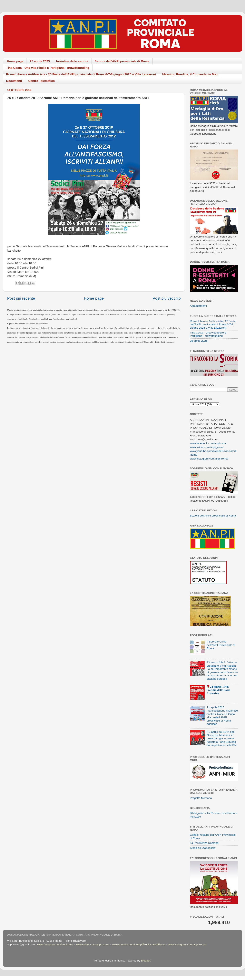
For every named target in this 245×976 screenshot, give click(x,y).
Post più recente (21, 298)
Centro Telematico (41, 81)
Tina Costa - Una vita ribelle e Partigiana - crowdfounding (47, 67)
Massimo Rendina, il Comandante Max (190, 74)
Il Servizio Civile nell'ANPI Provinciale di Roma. (221, 645)
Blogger (145, 960)
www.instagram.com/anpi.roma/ (209, 458)
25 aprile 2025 (40, 61)
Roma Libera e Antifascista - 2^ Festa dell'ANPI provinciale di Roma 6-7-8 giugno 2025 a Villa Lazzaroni (81, 74)
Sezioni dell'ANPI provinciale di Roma (122, 61)
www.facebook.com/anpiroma (208, 443)
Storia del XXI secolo (202, 847)
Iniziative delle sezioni (72, 61)
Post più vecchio (167, 298)
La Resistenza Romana (204, 842)
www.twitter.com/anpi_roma (206, 447)
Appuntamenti (198, 305)
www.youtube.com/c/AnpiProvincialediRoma (138, 944)
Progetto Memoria (201, 798)
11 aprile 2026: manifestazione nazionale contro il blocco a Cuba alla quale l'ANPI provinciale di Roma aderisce (222, 715)
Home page (15, 61)
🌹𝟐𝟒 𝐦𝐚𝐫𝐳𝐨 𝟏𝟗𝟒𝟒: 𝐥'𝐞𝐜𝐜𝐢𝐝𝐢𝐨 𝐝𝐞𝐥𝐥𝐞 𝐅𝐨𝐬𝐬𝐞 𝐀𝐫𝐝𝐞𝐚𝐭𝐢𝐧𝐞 (218, 690)
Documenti (14, 81)
